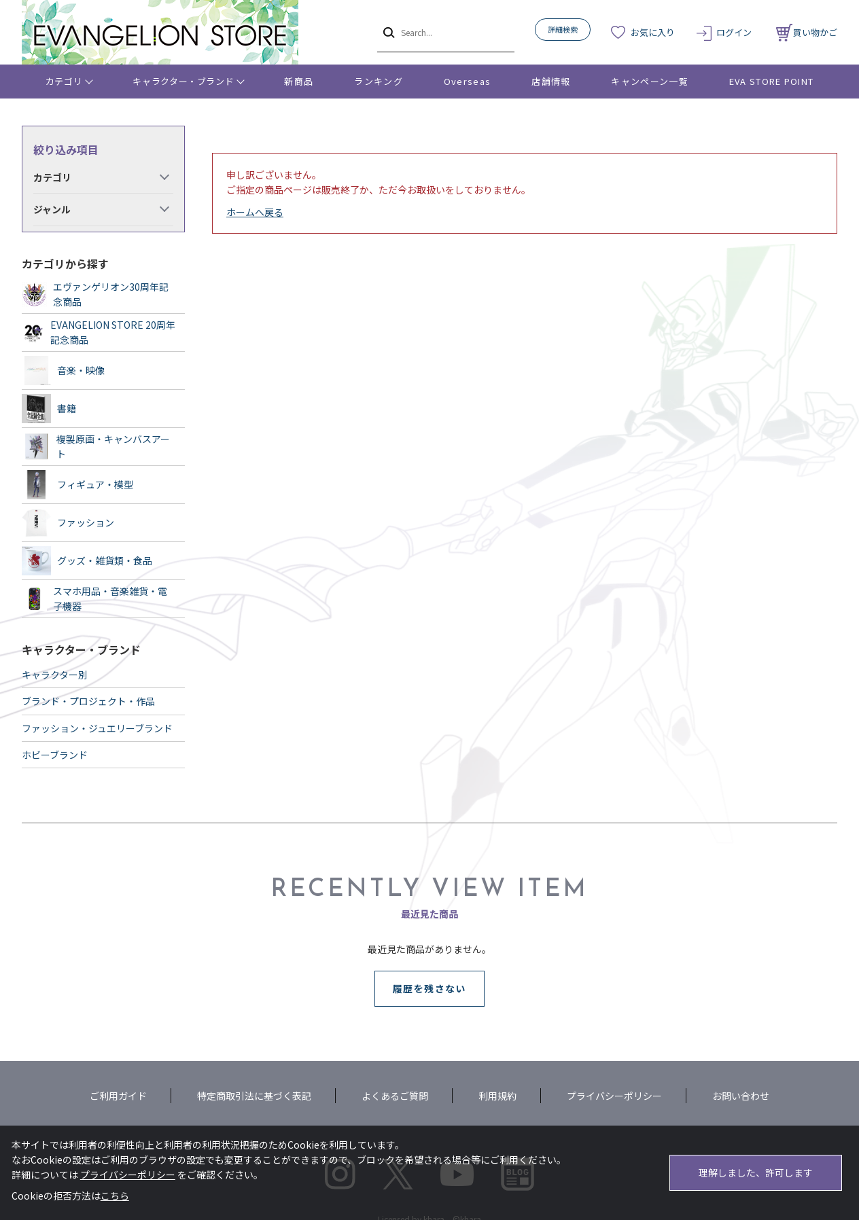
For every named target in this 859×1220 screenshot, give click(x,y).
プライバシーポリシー (614, 1095)
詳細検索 (563, 29)
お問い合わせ (740, 1095)
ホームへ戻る (254, 212)
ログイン (734, 32)
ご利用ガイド (118, 1095)
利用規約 (497, 1095)
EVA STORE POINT (771, 81)
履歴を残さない (429, 988)
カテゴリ (64, 81)
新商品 (298, 81)
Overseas (467, 81)
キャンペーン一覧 (649, 81)
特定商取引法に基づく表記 (254, 1095)
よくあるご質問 (395, 1095)
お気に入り (653, 32)
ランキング (378, 81)
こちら (115, 1195)
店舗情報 (550, 81)
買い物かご (806, 32)
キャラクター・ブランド (183, 81)
